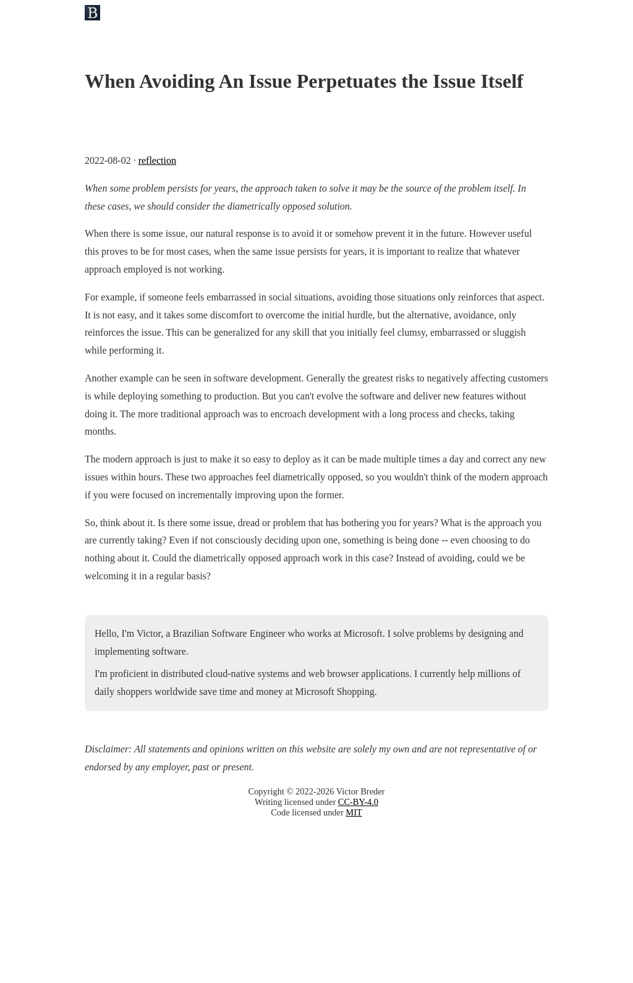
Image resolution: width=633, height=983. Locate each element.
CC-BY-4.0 (358, 802)
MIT (354, 812)
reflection (157, 160)
